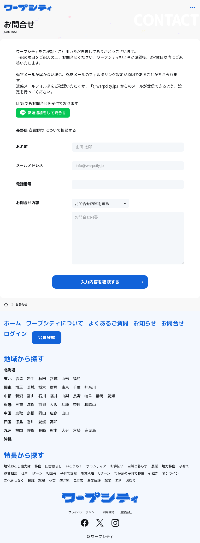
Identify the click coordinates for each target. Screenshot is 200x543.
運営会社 (126, 512)
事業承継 (87, 473)
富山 (31, 396)
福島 (77, 378)
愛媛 (42, 421)
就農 (41, 480)
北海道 (9, 370)
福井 (54, 396)
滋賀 (31, 404)
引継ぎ (153, 473)
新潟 (19, 396)
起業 (108, 480)
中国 (8, 413)
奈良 (77, 404)
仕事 (24, 473)
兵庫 (65, 404)
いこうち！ (74, 466)
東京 (65, 387)
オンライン (170, 473)
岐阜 (88, 396)
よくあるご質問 (108, 323)
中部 (8, 396)
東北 (8, 378)
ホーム (12, 323)
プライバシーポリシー (82, 512)
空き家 (64, 480)
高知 (54, 421)
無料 (118, 480)
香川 (31, 421)
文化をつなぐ (14, 480)
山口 (65, 413)
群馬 (54, 387)
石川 (42, 396)
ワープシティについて (54, 323)
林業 (52, 480)
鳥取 (19, 413)
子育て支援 (68, 473)
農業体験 (94, 480)
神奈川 (90, 387)
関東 (8, 387)
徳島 (19, 421)
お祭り (131, 480)
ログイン (15, 334)
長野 (77, 396)
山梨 (65, 396)
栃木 (42, 387)
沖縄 (8, 439)
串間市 (78, 480)
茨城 (31, 387)
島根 (31, 413)
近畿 (8, 404)
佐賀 (31, 430)
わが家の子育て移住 (129, 473)
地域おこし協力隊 (17, 466)
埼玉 (19, 387)
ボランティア (96, 466)
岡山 (42, 413)
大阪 (54, 404)
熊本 (54, 430)
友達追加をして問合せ (43, 113)
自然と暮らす (137, 466)
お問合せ (172, 323)
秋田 (42, 378)
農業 (154, 466)
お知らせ (144, 323)
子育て (184, 466)
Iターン (37, 473)
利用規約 (108, 512)
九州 (8, 430)
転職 (31, 480)
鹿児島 (90, 430)
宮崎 (77, 430)
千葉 (77, 387)
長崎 (42, 430)
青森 (19, 378)
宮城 (54, 378)
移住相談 (10, 473)
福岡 (19, 430)
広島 (54, 413)
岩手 (31, 378)
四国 (8, 421)
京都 (42, 404)
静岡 (100, 396)
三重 (19, 404)
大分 (65, 430)
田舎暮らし (53, 466)
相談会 (51, 473)
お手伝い (117, 466)
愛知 (111, 396)
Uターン (104, 473)
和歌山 (90, 404)
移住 (38, 466)
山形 (65, 378)
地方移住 (168, 466)
